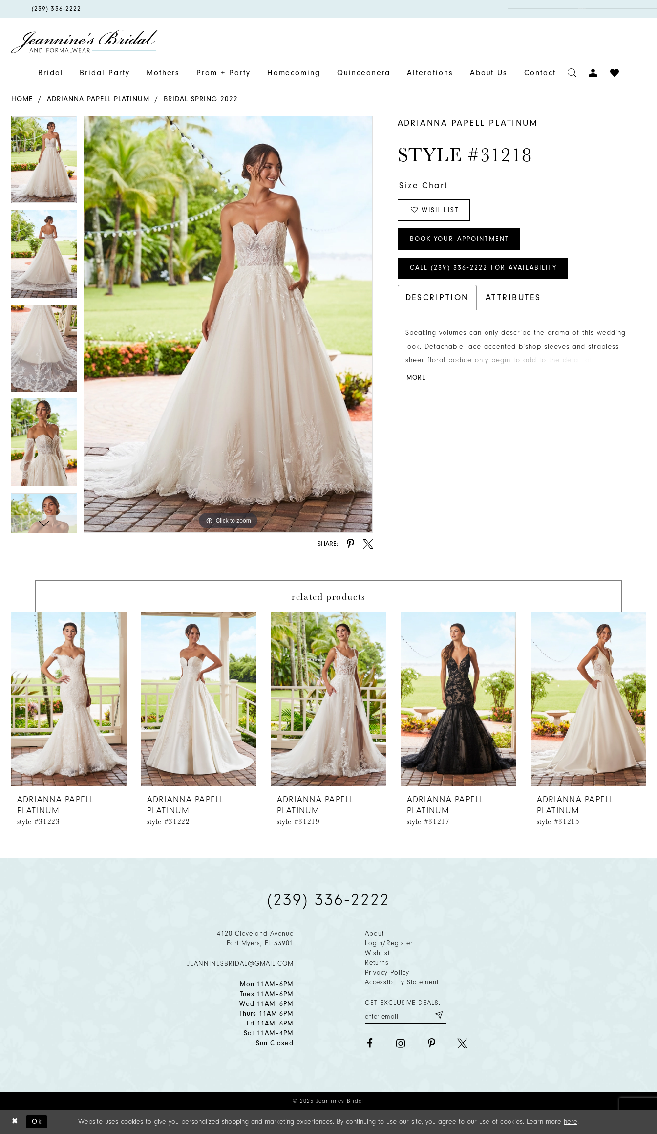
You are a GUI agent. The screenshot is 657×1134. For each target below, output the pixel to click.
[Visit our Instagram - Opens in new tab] (401, 1043)
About (374, 933)
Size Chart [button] (423, 185)
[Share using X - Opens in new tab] (368, 544)
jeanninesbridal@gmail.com (240, 964)
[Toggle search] (572, 73)
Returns (377, 963)
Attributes (513, 298)
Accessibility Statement (402, 982)
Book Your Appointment (461, 240)
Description (437, 298)
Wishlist (377, 953)
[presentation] (69, 699)
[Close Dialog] (15, 1122)
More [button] (416, 379)
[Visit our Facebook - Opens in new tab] (370, 1043)
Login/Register (389, 943)
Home (22, 99)
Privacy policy (387, 972)
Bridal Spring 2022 (201, 99)
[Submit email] (438, 1015)
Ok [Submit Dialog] (37, 1121)
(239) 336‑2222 (328, 900)
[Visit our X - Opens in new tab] (462, 1043)
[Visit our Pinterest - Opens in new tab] (431, 1043)
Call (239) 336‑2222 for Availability (484, 269)
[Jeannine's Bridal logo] (84, 41)
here (570, 1121)
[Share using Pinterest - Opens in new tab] (350, 544)
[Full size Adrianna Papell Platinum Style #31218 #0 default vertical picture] (228, 324)
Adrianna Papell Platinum (98, 99)
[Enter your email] (405, 1015)
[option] (44, 163)
